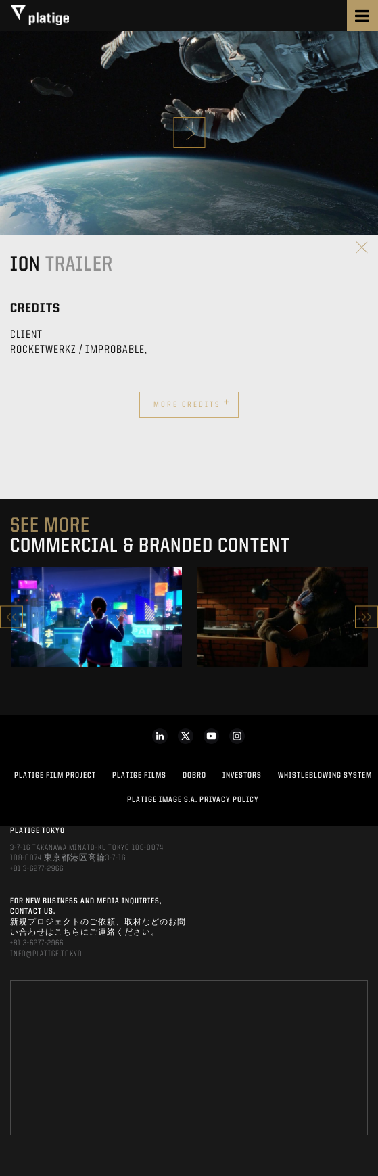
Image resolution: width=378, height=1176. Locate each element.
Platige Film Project (55, 776)
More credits (192, 403)
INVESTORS (242, 776)
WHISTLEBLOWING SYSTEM (325, 776)
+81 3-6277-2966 (37, 869)
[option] (96, 617)
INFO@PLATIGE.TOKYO (46, 954)
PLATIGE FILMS (139, 776)
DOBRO (194, 776)
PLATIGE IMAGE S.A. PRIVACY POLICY (193, 800)
